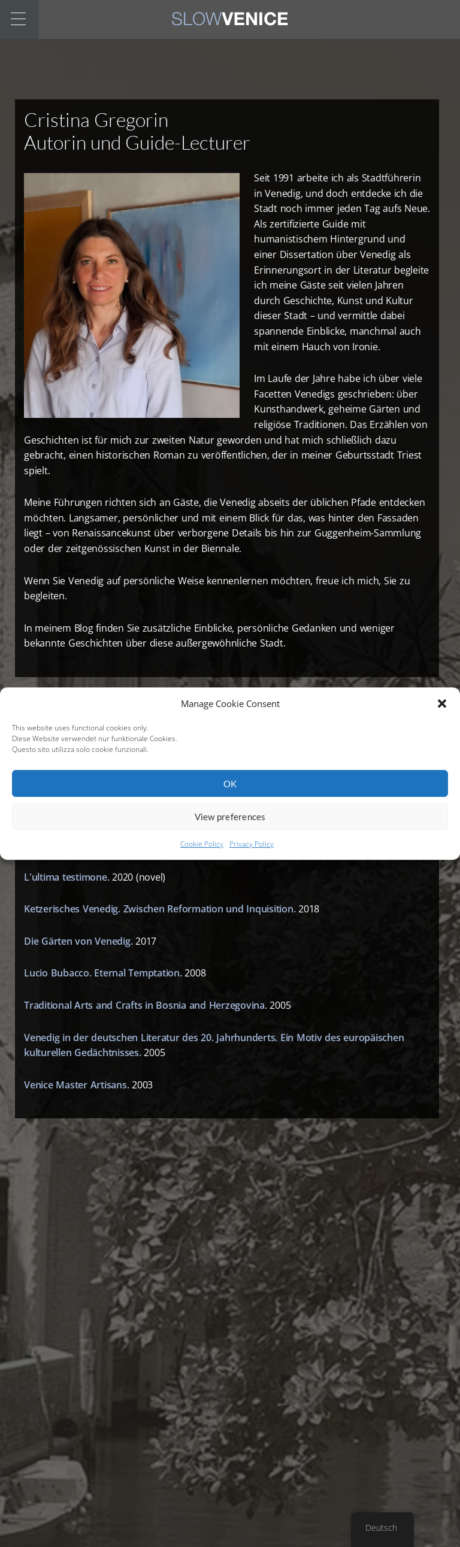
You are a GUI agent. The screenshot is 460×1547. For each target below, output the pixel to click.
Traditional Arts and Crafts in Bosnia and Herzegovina (144, 1005)
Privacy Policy (251, 851)
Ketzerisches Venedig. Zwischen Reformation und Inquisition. (159, 908)
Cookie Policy (201, 851)
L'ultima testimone (65, 877)
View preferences (230, 823)
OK (230, 790)
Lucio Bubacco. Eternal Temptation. (103, 972)
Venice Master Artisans (75, 1084)
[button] (442, 711)
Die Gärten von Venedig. (78, 941)
